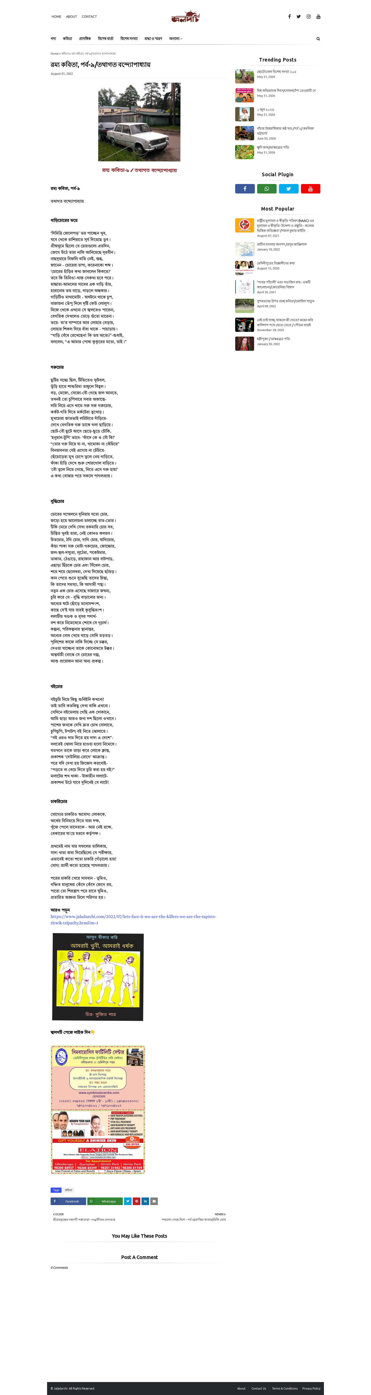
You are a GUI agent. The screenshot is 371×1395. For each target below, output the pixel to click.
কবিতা (65, 53)
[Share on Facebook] (68, 1201)
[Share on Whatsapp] (105, 1201)
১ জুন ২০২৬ (265, 109)
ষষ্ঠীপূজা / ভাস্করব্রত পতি (273, 339)
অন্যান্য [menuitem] (174, 39)
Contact (89, 16)
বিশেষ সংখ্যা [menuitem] (128, 39)
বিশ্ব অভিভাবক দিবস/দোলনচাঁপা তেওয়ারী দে (286, 90)
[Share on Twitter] (128, 1201)
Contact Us (259, 1388)
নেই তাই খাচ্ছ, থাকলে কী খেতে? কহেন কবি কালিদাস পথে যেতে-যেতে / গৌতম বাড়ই (285, 322)
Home (56, 16)
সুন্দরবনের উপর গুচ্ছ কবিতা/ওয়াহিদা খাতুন (285, 301)
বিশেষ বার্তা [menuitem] (105, 39)
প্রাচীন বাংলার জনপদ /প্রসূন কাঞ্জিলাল (282, 244)
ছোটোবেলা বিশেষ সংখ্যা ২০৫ (276, 72)
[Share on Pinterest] (136, 1201)
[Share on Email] (154, 1201)
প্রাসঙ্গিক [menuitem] (85, 39)
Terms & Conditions (285, 1388)
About (71, 16)
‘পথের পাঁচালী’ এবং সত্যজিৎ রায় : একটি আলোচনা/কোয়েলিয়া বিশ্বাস (283, 284)
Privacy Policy (311, 1388)
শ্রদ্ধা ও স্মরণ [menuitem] (153, 39)
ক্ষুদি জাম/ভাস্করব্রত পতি (273, 147)
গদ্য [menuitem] (53, 39)
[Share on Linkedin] (145, 1201)
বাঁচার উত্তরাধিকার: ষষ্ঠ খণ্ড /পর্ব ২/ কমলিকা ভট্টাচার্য (285, 131)
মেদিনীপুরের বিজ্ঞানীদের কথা (276, 263)
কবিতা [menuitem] (67, 39)
